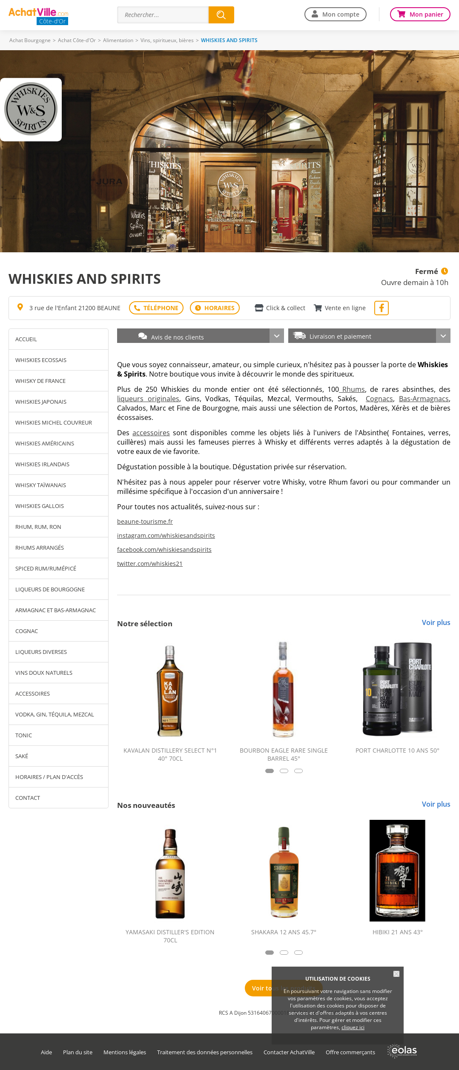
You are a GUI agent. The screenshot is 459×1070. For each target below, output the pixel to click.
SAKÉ (21, 756)
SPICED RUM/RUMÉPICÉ (45, 568)
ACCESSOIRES (32, 693)
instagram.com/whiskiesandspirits (166, 535)
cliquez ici (352, 1027)
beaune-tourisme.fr (145, 521)
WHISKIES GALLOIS (39, 506)
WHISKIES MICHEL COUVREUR (53, 422)
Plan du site (77, 1052)
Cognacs (379, 398)
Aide (46, 1052)
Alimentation (118, 40)
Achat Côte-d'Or (77, 40)
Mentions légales (124, 1052)
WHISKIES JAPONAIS (40, 401)
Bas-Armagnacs (424, 398)
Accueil (26, 339)
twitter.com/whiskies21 (150, 563)
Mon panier (426, 14)
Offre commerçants (350, 1052)
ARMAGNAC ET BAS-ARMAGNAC (55, 610)
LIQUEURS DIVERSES (41, 652)
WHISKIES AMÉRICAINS (44, 443)
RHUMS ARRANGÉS (39, 547)
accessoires (151, 432)
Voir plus (436, 622)
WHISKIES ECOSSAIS (40, 360)
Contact (27, 798)
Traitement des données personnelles (204, 1052)
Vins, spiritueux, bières (167, 40)
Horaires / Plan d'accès (49, 777)
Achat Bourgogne (30, 40)
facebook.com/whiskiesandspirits (164, 549)
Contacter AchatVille (289, 1052)
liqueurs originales (148, 398)
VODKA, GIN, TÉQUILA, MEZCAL (54, 714)
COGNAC (26, 631)
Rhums (352, 389)
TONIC (23, 735)
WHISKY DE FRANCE (40, 381)
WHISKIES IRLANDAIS (42, 464)
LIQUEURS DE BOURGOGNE (50, 589)
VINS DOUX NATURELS (43, 672)
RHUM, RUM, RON (38, 527)
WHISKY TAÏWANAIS (40, 485)
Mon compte (340, 14)
